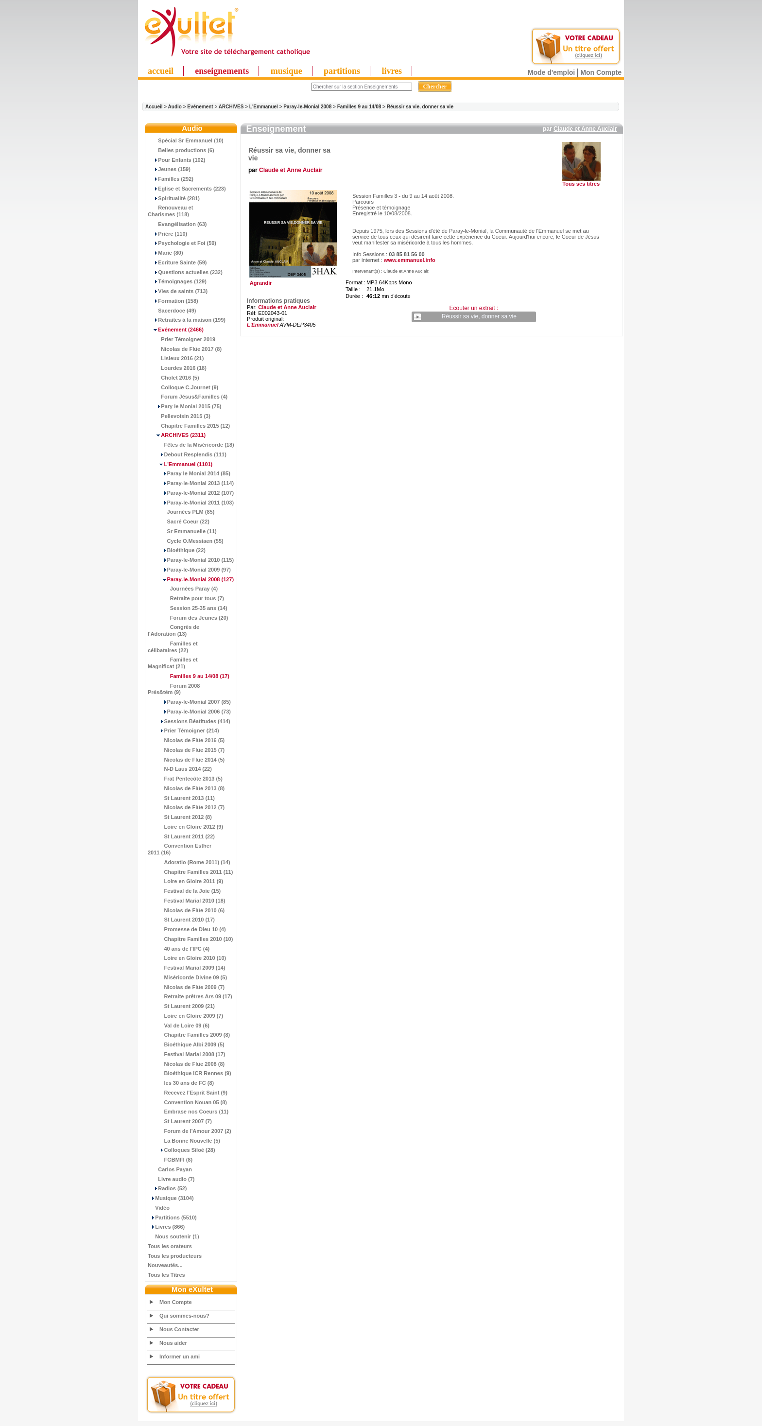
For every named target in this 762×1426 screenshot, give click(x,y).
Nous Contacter (179, 1329)
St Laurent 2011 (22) (181, 836)
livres (391, 71)
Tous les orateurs (170, 1246)
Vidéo (159, 1208)
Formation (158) (173, 301)
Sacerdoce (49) (172, 310)
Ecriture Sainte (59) (177, 262)
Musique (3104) (171, 1198)
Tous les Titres (166, 1275)
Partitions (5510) (172, 1217)
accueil (160, 71)
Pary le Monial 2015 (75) (184, 406)
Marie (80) (165, 253)
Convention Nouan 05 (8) (187, 1102)
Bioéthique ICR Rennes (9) (189, 1073)
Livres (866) (166, 1227)
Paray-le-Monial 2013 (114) (191, 483)
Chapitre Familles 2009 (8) (189, 1035)
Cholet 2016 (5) (173, 378)
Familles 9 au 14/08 (359, 106)
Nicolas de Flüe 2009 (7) (186, 987)
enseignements (222, 71)
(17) (188, 676)
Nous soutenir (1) (173, 1236)
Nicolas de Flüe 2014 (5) (186, 760)
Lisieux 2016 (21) (176, 358)
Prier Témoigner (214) (183, 730)
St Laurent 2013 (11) (181, 798)
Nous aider (173, 1343)
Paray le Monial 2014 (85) (189, 473)
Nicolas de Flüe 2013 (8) (186, 788)
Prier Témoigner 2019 (181, 339)
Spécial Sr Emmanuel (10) (186, 140)
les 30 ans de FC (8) (181, 1083)
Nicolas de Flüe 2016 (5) (186, 740)
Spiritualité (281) (174, 198)
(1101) (180, 464)
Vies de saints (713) (178, 291)
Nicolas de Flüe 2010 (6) (186, 910)
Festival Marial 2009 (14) (186, 968)
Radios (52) (167, 1188)
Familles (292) (170, 179)
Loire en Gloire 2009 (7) (185, 1016)
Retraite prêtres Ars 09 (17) (190, 996)
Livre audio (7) (171, 1179)
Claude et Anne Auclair (585, 128)
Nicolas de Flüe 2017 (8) (185, 349)
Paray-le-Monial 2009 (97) (189, 570)
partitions (342, 71)
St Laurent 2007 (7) (180, 1121)
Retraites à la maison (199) (186, 320)
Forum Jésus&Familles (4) (187, 397)
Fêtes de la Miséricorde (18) (191, 445)
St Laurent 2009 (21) (181, 1006)
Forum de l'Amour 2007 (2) (189, 1131)
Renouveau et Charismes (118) (170, 211)
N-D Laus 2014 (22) (180, 769)
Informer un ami (179, 1356)
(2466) (176, 329)
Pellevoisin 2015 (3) (179, 416)
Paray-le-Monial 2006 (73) (189, 711)
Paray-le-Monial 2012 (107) (191, 493)
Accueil (154, 106)
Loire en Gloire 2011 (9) (185, 881)
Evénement (200, 106)
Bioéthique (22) (177, 550)
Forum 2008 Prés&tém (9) (174, 689)
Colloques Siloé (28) (181, 1150)
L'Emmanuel (263, 106)
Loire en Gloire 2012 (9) (185, 827)
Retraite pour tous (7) (186, 598)
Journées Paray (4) (183, 588)
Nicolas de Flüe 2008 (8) (186, 1064)
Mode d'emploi (551, 72)
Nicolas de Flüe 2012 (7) (186, 807)
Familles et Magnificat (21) (173, 663)
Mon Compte (601, 72)
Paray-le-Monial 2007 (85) (189, 702)
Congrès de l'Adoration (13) (173, 630)
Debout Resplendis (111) (187, 454)
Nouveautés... (165, 1265)
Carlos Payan (170, 1169)
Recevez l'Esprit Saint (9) (187, 1093)
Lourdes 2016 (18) (177, 368)
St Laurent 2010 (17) (181, 919)
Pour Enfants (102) (176, 160)
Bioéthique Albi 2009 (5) (186, 1044)
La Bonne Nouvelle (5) (184, 1141)
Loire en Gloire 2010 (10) (187, 958)
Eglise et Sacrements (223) (187, 188)
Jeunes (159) (169, 169)
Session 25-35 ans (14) (187, 608)
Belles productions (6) (181, 150)
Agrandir (292, 280)
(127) (191, 579)
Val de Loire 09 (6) (178, 1025)
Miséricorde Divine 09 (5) (187, 977)
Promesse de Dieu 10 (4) (187, 929)
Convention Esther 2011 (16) (179, 849)
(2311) (177, 435)
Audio (175, 106)
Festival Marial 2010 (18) (186, 901)
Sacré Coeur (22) (178, 521)
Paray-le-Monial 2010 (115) (191, 560)
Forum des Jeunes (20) (188, 618)
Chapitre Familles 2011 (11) (190, 872)
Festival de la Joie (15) (184, 891)
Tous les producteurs (175, 1256)
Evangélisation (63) (177, 224)
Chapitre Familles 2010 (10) (190, 939)
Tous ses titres (581, 184)
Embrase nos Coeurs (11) (188, 1111)
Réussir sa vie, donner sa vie (420, 106)
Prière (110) (167, 234)
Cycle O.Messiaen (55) (186, 541)
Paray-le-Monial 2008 (307, 106)
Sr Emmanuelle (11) (182, 531)
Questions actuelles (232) (185, 272)
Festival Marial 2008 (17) (186, 1054)
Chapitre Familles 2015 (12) (189, 426)
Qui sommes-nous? (184, 1316)
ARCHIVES (231, 106)
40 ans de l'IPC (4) (178, 949)
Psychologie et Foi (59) (182, 243)
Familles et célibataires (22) (173, 647)
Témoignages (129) (177, 281)
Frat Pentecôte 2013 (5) (185, 779)
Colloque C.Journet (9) (183, 387)
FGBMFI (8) (170, 1160)
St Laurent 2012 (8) (180, 817)
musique (286, 71)
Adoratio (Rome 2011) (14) (189, 862)
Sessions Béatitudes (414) (189, 721)
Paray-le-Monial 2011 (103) (191, 502)
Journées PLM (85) (181, 512)
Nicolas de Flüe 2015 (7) (186, 750)
